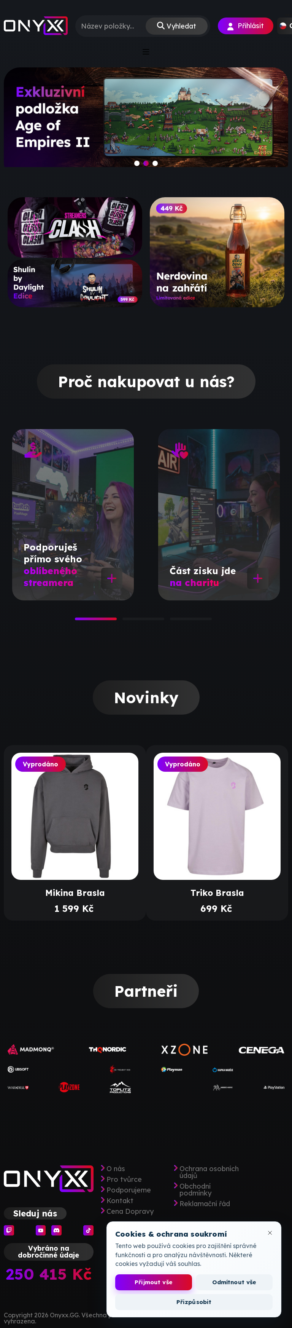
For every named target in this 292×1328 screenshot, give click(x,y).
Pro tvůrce (124, 1179)
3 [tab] (174, 621)
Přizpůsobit (194, 1302)
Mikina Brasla (75, 892)
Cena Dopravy (130, 1211)
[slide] (146, 122)
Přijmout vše (154, 1282)
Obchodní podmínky (195, 1190)
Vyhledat (181, 26)
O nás (115, 1168)
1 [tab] (79, 621)
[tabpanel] (73, 514)
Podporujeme (128, 1190)
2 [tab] (126, 621)
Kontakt (119, 1200)
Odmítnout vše (234, 1282)
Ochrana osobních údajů (209, 1172)
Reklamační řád (204, 1203)
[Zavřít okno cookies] (270, 1233)
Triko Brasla (217, 892)
